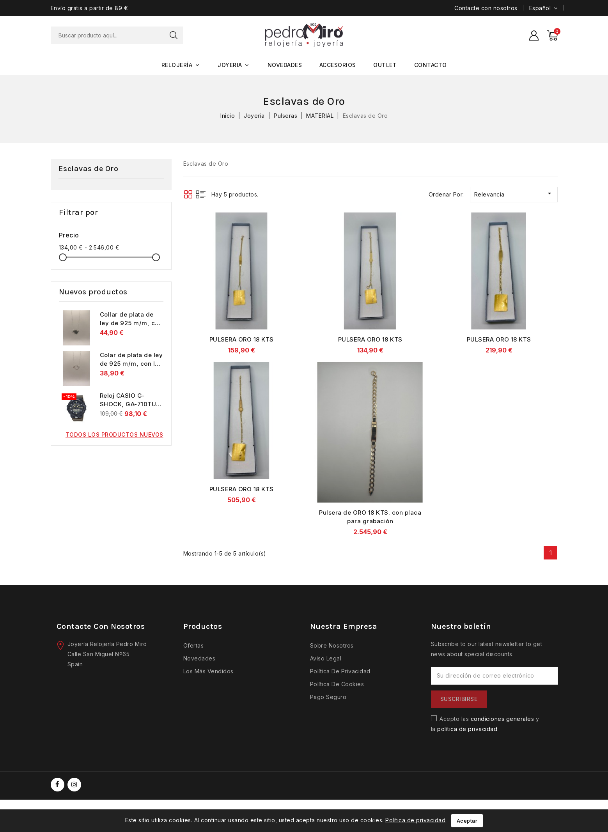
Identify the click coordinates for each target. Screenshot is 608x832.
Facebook (58, 785)
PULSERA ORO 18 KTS (241, 339)
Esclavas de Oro (88, 169)
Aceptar (467, 821)
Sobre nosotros (332, 646)
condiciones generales (502, 719)
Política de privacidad (340, 671)
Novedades (199, 658)
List (201, 195)
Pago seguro (328, 697)
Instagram (75, 785)
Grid (188, 195)
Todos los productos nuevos (114, 435)
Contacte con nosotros (486, 8)
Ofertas (193, 646)
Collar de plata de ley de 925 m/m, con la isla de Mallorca (131, 323)
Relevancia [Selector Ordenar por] (513, 194)
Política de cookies (337, 684)
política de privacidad (467, 729)
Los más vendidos (208, 671)
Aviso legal (326, 658)
